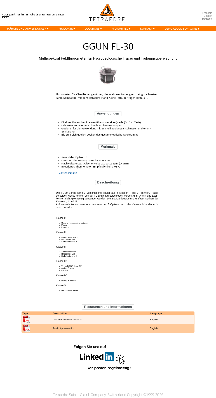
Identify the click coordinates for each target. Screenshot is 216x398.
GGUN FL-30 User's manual (67, 319)
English (208, 15)
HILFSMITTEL (122, 28)
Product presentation (63, 328)
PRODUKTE (67, 28)
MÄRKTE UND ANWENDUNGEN (29, 28)
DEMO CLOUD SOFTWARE (183, 28)
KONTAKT (148, 28)
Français (207, 12)
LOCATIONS (94, 28)
